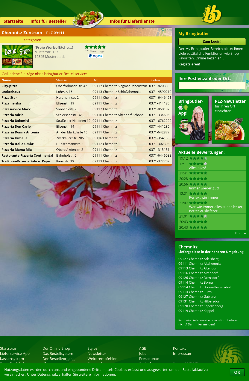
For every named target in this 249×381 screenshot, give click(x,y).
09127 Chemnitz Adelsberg (198, 259)
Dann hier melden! (201, 324)
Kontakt (179, 348)
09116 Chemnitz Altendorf (198, 273)
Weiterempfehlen (102, 358)
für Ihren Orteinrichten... (230, 119)
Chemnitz (187, 246)
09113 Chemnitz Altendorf (198, 268)
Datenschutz (47, 374)
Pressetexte (149, 358)
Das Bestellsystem (58, 353)
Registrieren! (189, 64)
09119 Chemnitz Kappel (196, 310)
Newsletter (97, 353)
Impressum (182, 353)
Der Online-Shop (56, 348)
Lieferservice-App (15, 353)
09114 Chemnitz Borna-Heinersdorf (204, 287)
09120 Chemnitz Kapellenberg (200, 306)
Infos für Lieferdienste (132, 21)
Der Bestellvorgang (58, 358)
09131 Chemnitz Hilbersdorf (199, 301)
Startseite (13, 21)
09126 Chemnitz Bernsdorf (198, 277)
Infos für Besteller (48, 21)
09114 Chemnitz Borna (195, 282)
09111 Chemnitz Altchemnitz (199, 263)
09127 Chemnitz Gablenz (197, 296)
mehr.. (240, 232)
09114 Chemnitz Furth (195, 292)
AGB (142, 348)
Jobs (142, 353)
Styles (92, 348)
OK (237, 372)
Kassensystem (12, 358)
